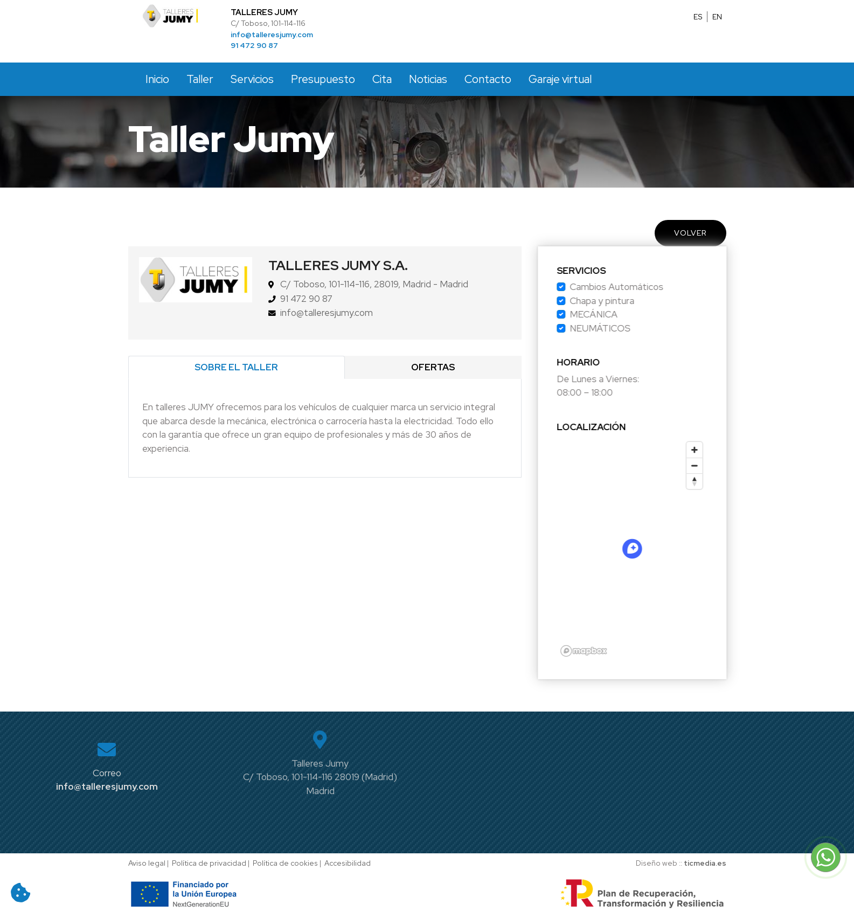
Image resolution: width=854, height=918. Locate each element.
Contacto (487, 79)
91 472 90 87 (254, 45)
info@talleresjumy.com (272, 34)
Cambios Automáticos (631, 287)
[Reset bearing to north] (709, 481)
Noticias (428, 79)
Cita (382, 79)
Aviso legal (146, 863)
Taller (199, 79)
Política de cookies (285, 863)
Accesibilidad (347, 863)
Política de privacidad (209, 863)
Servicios (252, 79)
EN (717, 17)
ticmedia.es (705, 863)
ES (698, 17)
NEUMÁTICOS (615, 328)
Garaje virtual (560, 79)
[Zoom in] (709, 450)
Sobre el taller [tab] (236, 367)
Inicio (157, 79)
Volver (690, 233)
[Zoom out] (709, 465)
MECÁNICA (609, 314)
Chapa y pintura (617, 301)
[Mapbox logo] (598, 651)
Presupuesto (323, 79)
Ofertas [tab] (433, 367)
